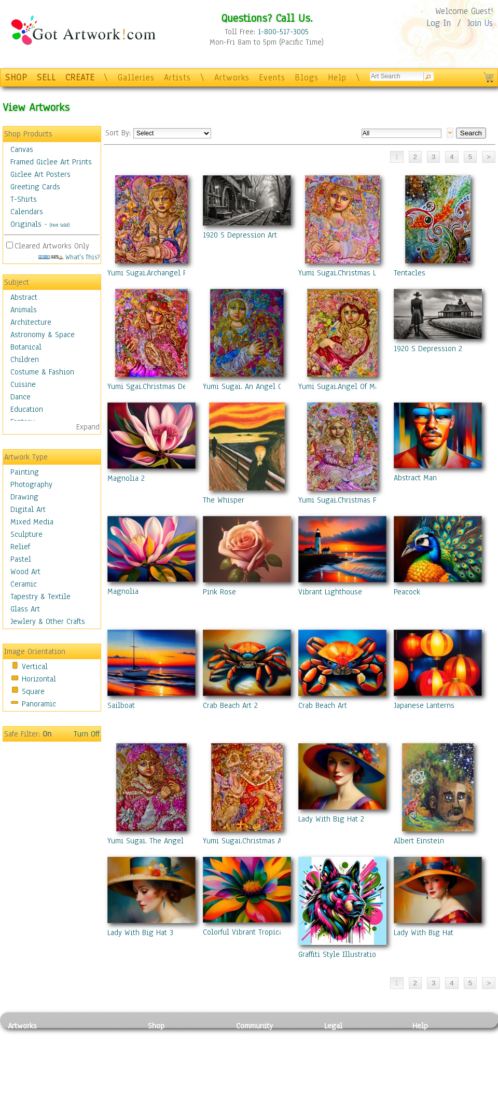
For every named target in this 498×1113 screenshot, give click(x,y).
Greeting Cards (35, 187)
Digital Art (28, 509)
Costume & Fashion (42, 372)
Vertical (35, 666)
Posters (160, 1060)
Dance (20, 397)
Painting (24, 472)
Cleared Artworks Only (52, 246)
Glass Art (25, 609)
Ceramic (23, 584)
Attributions (341, 1060)
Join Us (480, 23)
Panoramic (39, 704)
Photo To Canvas (175, 1037)
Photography (31, 484)
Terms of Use (345, 1049)
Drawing (24, 497)
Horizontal (39, 679)
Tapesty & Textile (104, 1084)
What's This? (69, 257)
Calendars (26, 211)
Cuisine (23, 384)
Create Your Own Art (181, 1107)
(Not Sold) (60, 224)
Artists (177, 78)
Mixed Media (31, 522)
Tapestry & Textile (40, 596)
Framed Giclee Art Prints (51, 162)
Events (272, 78)
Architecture (30, 322)
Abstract (23, 297)
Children (24, 359)
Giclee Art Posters (40, 174)
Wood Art (25, 571)
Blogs (307, 78)
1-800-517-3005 (283, 31)
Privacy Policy (347, 1037)
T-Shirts (23, 199)
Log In (438, 23)
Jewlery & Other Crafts (47, 621)
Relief (20, 546)
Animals (23, 309)
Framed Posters (173, 1049)
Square (33, 691)
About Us (427, 1060)
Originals (26, 224)
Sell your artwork (265, 1084)
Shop (156, 1026)
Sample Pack (433, 1049)
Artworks (232, 78)
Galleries (136, 78)
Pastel (20, 559)
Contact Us (430, 1037)
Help (337, 78)
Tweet (422, 1107)
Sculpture (26, 534)
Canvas (21, 149)
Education (26, 409)
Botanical (26, 347)
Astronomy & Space (42, 334)
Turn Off (87, 734)
